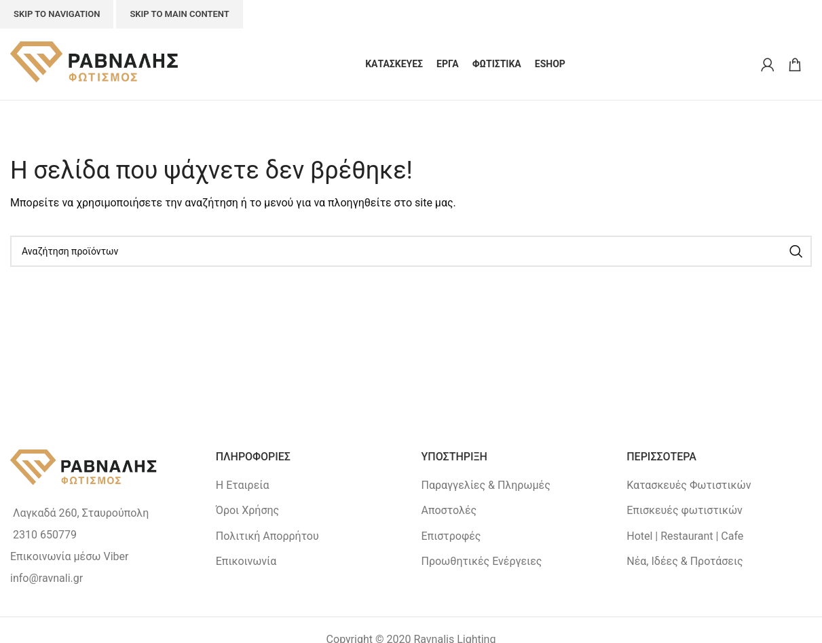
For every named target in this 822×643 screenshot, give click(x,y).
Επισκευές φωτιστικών (685, 510)
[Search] (411, 251)
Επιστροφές (451, 536)
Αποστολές (449, 510)
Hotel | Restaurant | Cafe (685, 536)
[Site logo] (95, 63)
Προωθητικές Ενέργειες (482, 561)
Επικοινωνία (246, 561)
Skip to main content (179, 14)
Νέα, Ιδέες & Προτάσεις (685, 561)
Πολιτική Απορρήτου (267, 536)
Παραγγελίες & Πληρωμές (486, 485)
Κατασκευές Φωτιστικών (689, 485)
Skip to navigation (57, 14)
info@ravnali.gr (46, 578)
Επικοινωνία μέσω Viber (69, 556)
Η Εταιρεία (242, 485)
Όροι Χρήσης (247, 510)
